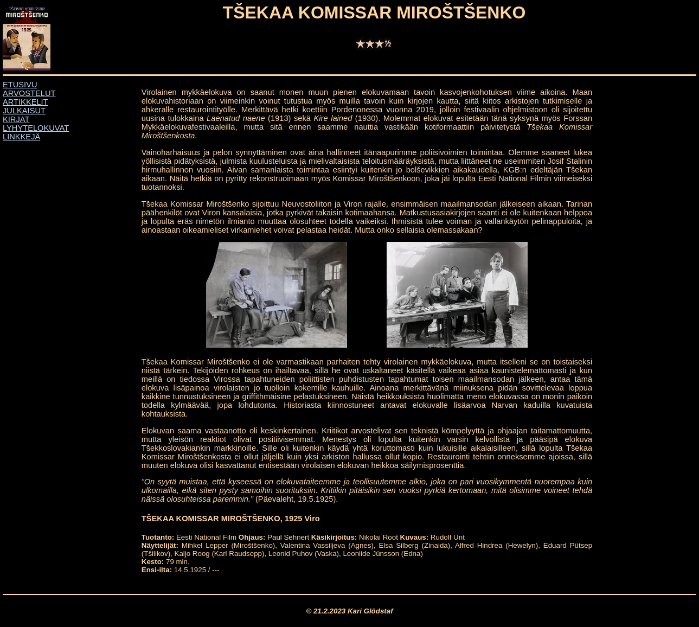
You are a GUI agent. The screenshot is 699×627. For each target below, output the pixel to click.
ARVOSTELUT (29, 93)
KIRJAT (16, 119)
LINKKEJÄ (21, 136)
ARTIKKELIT (25, 102)
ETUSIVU (20, 84)
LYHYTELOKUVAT (36, 128)
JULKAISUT (24, 110)
